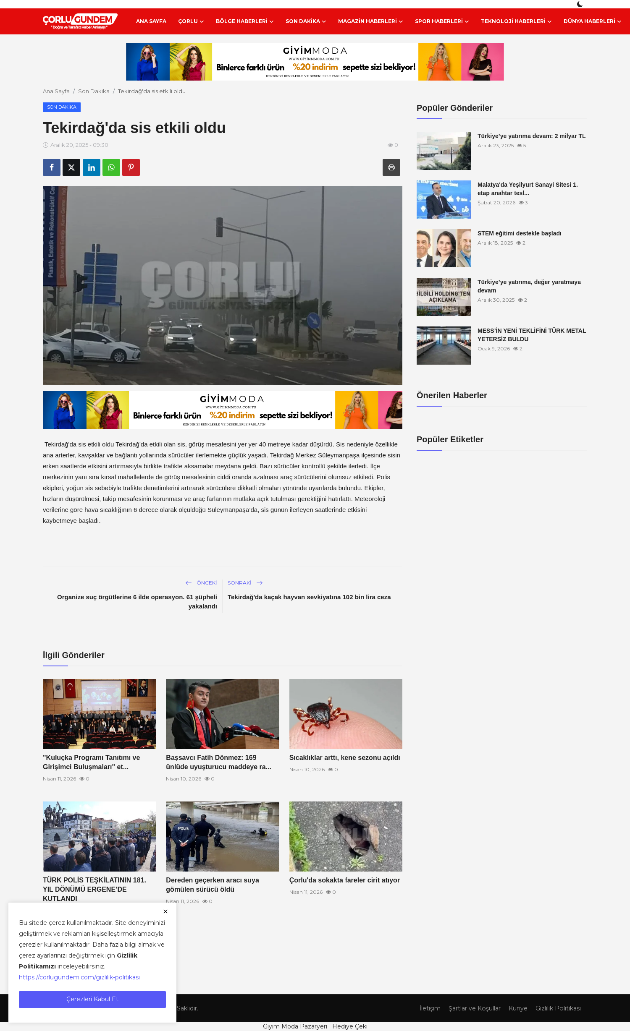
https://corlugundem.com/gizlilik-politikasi (79, 977)
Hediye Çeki (350, 1026)
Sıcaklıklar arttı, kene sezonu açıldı (344, 757)
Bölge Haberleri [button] (245, 21)
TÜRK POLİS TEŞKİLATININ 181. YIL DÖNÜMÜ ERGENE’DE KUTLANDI (94, 889)
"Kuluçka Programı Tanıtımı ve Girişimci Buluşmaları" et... (91, 762)
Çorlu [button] (191, 21)
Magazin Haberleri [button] (370, 21)
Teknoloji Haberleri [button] (516, 21)
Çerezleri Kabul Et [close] (92, 999)
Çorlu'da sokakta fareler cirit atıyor (344, 880)
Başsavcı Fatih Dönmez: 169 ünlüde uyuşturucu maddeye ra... (218, 762)
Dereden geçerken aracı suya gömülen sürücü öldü (212, 885)
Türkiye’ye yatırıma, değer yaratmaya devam (529, 286)
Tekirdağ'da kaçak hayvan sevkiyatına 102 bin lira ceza (309, 596)
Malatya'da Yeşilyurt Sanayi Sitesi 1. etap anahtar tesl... (528, 188)
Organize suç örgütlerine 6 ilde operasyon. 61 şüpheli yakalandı (137, 601)
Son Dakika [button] (306, 21)
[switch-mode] (581, 4)
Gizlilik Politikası (555, 1008)
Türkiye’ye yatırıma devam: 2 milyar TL (532, 136)
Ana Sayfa (151, 21)
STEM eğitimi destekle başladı (520, 233)
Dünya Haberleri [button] (593, 21)
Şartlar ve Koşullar (465, 1008)
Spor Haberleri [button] (442, 21)
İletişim (417, 1008)
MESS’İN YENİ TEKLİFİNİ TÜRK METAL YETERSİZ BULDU (532, 334)
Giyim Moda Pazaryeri (295, 1026)
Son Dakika (94, 91)
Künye (512, 1008)
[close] (165, 911)
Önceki (201, 582)
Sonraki (245, 582)
